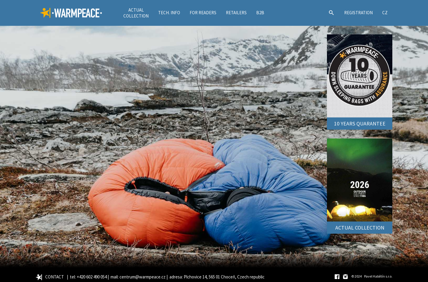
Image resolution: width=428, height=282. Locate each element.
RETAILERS (236, 12)
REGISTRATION (358, 12)
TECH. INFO (169, 12)
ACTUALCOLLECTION (136, 13)
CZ (385, 12)
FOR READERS (203, 12)
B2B (260, 12)
